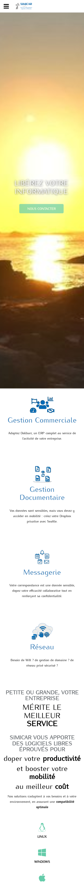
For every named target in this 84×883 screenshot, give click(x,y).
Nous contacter (41, 212)
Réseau (42, 646)
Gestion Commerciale (42, 419)
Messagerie (42, 571)
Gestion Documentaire (42, 493)
